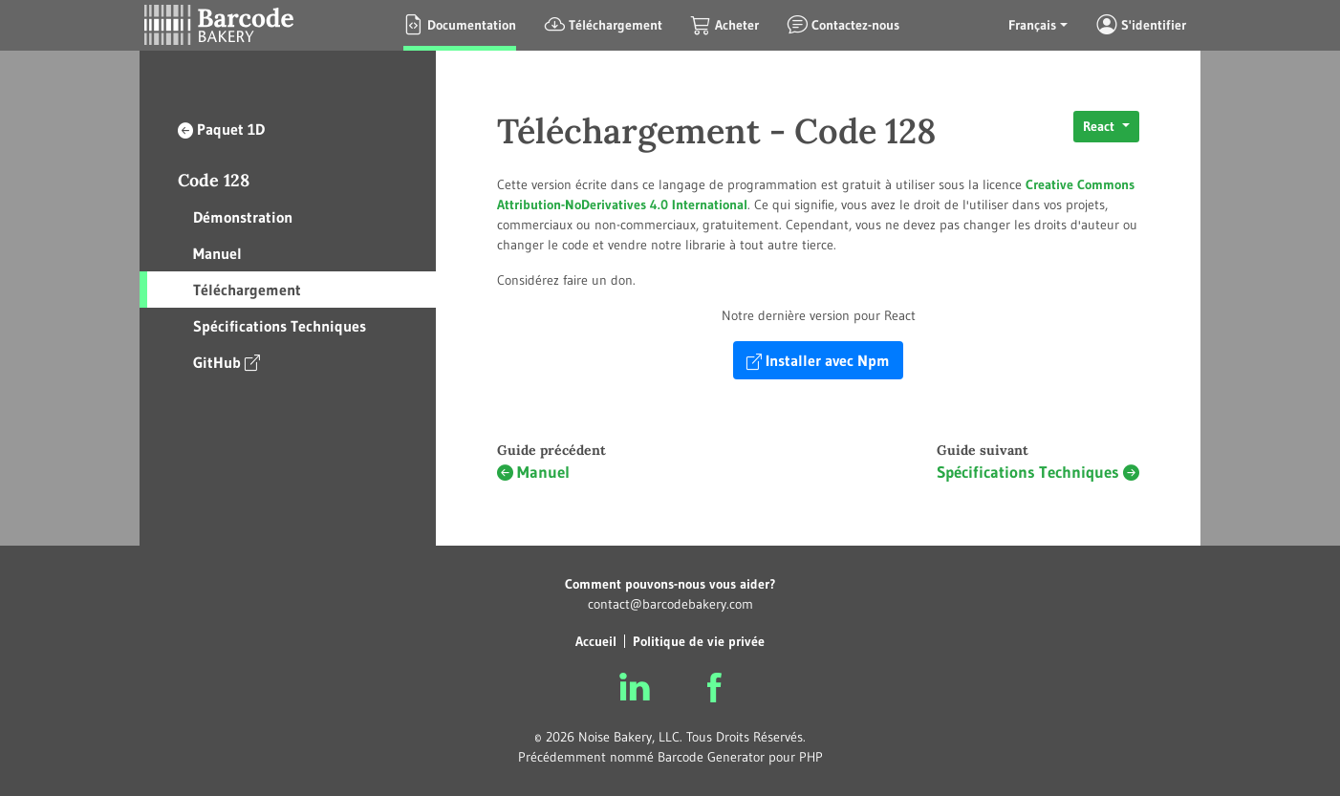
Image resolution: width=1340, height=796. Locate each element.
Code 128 (213, 180)
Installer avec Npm (818, 360)
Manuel (217, 253)
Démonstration (242, 216)
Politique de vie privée (699, 641)
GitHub (226, 362)
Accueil (595, 641)
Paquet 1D (221, 129)
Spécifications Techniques (279, 325)
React (1100, 126)
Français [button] (1032, 24)
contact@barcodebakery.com (670, 604)
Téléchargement (247, 289)
